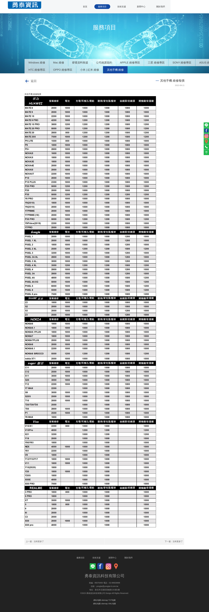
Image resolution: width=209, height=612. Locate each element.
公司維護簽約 (105, 62)
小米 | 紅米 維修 (90, 69)
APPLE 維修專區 (131, 62)
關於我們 (160, 7)
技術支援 (121, 7)
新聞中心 (141, 7)
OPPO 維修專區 (63, 69)
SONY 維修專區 (183, 62)
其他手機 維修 (116, 69)
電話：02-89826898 (111, 583)
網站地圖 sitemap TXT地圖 (104, 600)
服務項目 (101, 7)
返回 (33, 81)
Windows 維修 (37, 62)
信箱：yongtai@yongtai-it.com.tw (104, 586)
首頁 (84, 7)
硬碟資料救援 (81, 62)
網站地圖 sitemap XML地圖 (104, 604)
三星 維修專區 (157, 62)
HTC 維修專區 (37, 69)
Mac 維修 (59, 62)
